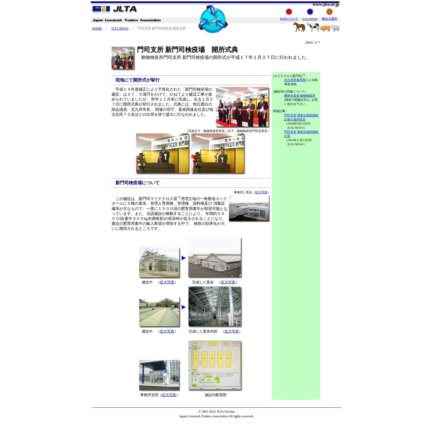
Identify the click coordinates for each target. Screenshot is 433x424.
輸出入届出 (329, 18)
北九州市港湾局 (294, 79)
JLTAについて (289, 18)
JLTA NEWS (119, 28)
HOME (97, 28)
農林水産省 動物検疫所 (299, 95)
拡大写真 (261, 192)
